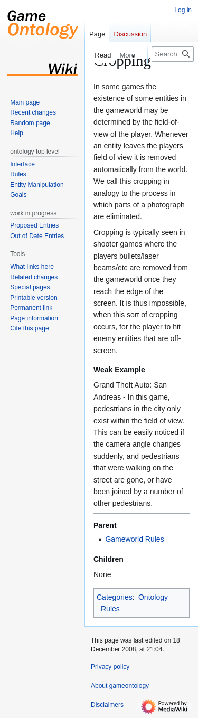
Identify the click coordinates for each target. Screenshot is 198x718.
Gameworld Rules (134, 539)
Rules (110, 608)
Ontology (153, 597)
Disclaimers (107, 704)
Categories (115, 597)
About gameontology (120, 685)
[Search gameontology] (173, 54)
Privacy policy (110, 666)
